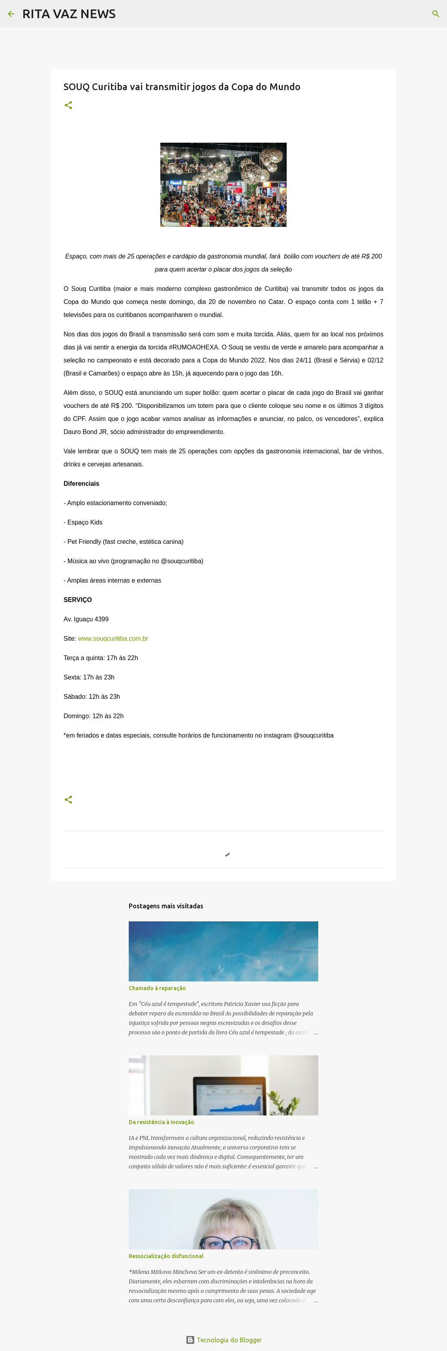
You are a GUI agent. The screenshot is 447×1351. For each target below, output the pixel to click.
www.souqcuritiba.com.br (113, 638)
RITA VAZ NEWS (69, 13)
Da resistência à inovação (161, 1122)
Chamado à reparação (157, 988)
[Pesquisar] (126, 13)
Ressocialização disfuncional (166, 1256)
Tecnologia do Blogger (224, 1339)
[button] (68, 105)
